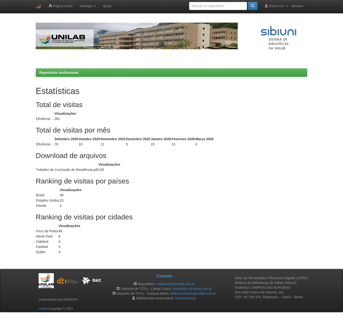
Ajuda (107, 6)
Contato (164, 276)
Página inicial (60, 6)
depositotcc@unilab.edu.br (192, 289)
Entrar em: (276, 6)
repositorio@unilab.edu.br (175, 284)
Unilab (43, 308)
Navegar (88, 6)
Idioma (297, 6)
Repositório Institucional (58, 72)
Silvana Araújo (186, 298)
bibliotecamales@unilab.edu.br (193, 293)
